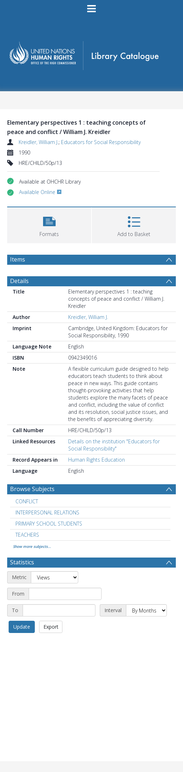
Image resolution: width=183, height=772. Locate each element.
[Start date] (65, 594)
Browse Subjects (32, 489)
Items (17, 259)
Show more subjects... (32, 546)
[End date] (59, 610)
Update (21, 626)
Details (19, 281)
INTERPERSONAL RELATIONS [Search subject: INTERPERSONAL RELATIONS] (47, 512)
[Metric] (54, 577)
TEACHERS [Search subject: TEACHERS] (27, 534)
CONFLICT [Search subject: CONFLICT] (26, 501)
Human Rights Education (96, 459)
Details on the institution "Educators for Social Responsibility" (114, 445)
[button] (49, 224)
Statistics (22, 562)
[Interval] (146, 610)
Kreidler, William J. (38, 142)
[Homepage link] (91, 53)
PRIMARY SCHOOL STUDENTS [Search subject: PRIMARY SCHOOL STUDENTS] (48, 523)
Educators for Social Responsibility (101, 142)
